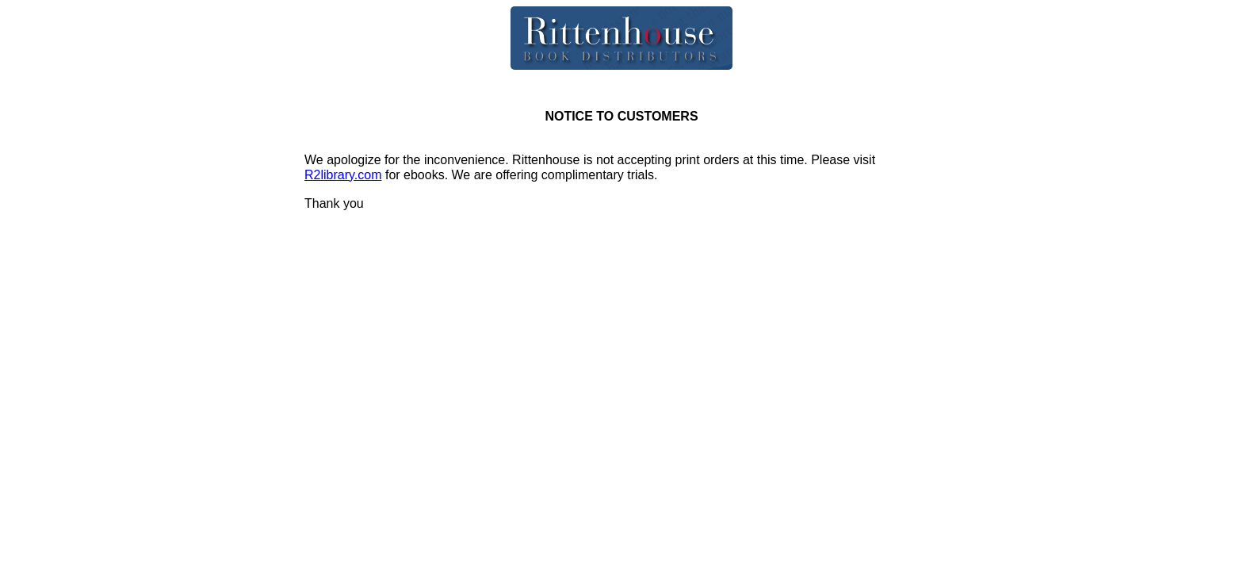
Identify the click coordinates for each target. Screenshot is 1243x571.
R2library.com (343, 175)
